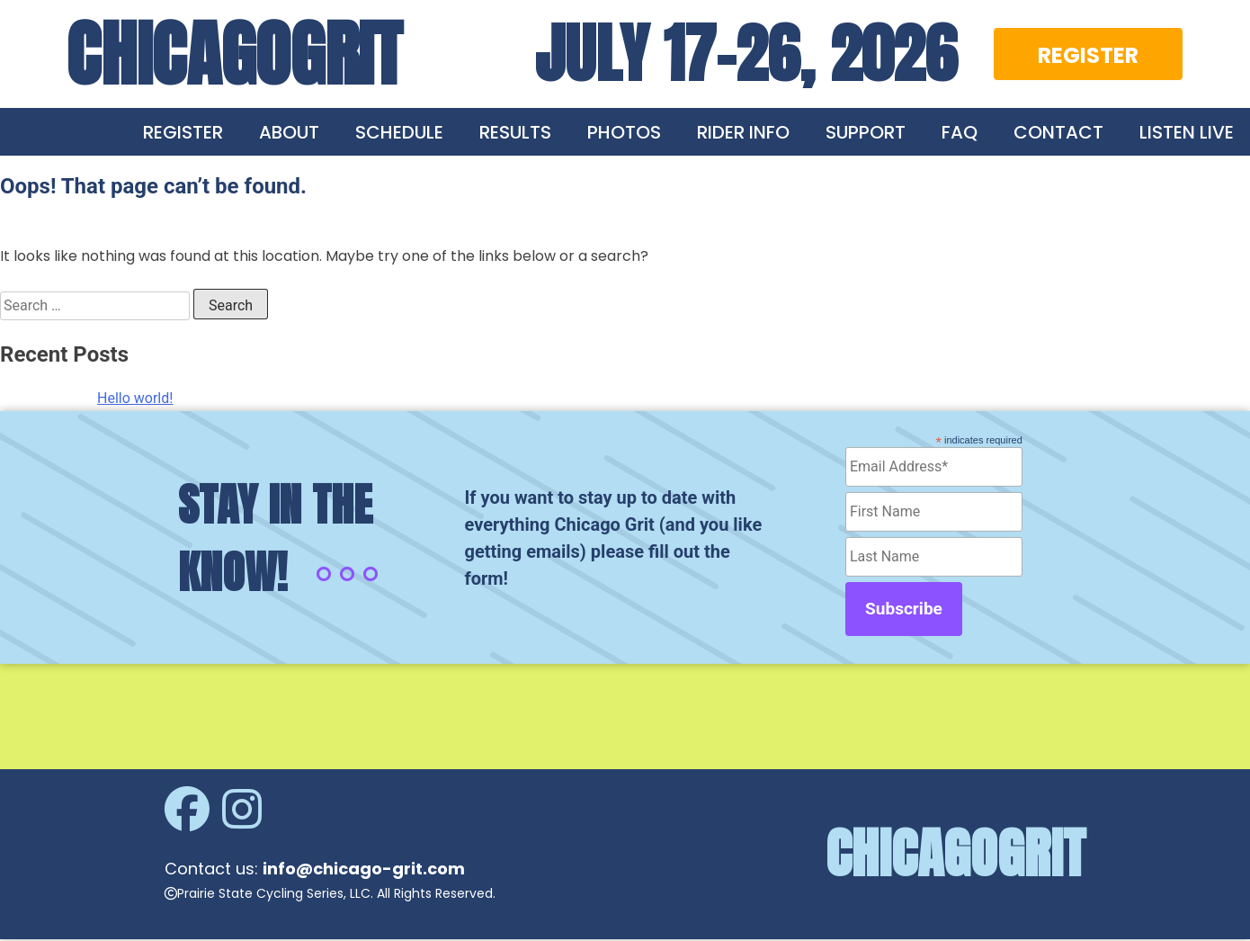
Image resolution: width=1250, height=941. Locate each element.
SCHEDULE (399, 132)
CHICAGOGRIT (234, 54)
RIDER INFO (743, 132)
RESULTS (515, 132)
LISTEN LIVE (1186, 132)
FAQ (960, 132)
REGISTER (1088, 55)
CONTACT (1058, 132)
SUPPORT (866, 132)
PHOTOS (624, 132)
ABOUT (289, 132)
